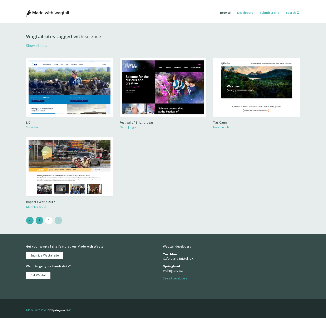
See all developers (175, 278)
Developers (245, 13)
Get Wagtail (38, 275)
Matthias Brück (36, 207)
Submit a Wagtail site (44, 255)
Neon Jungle (128, 127)
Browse (225, 13)
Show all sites (36, 45)
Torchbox (170, 254)
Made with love (36, 310)
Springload (33, 127)
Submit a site (269, 13)
